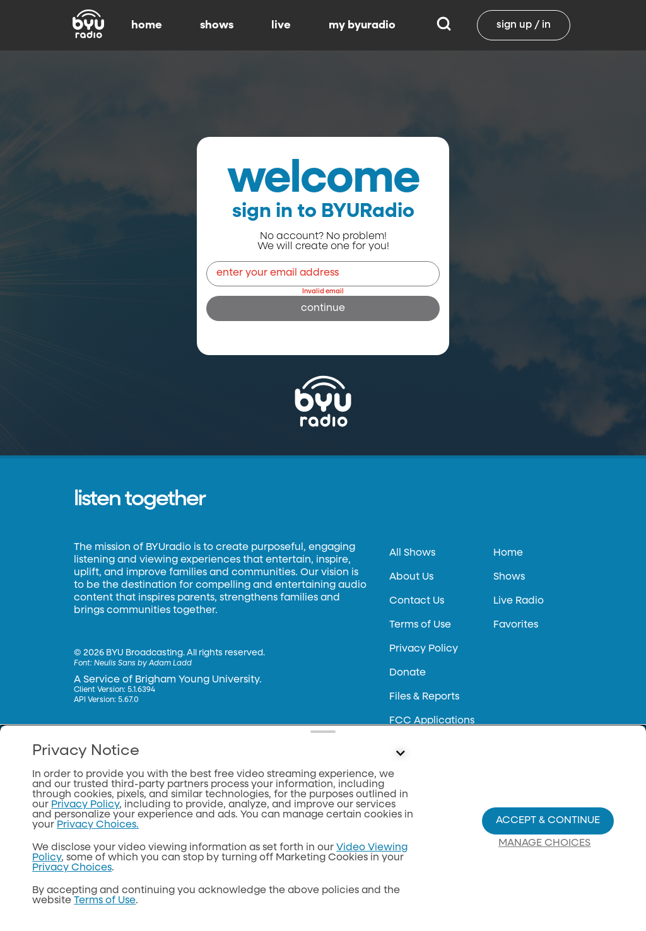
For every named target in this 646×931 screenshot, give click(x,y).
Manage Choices (544, 843)
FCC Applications (431, 721)
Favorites (515, 625)
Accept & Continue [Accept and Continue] (548, 821)
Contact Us (416, 601)
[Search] (443, 25)
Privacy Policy (423, 649)
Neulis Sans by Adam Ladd (143, 663)
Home (508, 553)
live (281, 25)
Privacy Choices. (98, 825)
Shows (509, 577)
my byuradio (362, 25)
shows (216, 25)
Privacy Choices (72, 868)
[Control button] (400, 754)
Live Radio (518, 601)
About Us (411, 577)
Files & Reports (424, 697)
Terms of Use (420, 625)
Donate (407, 673)
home (146, 25)
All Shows (412, 553)
